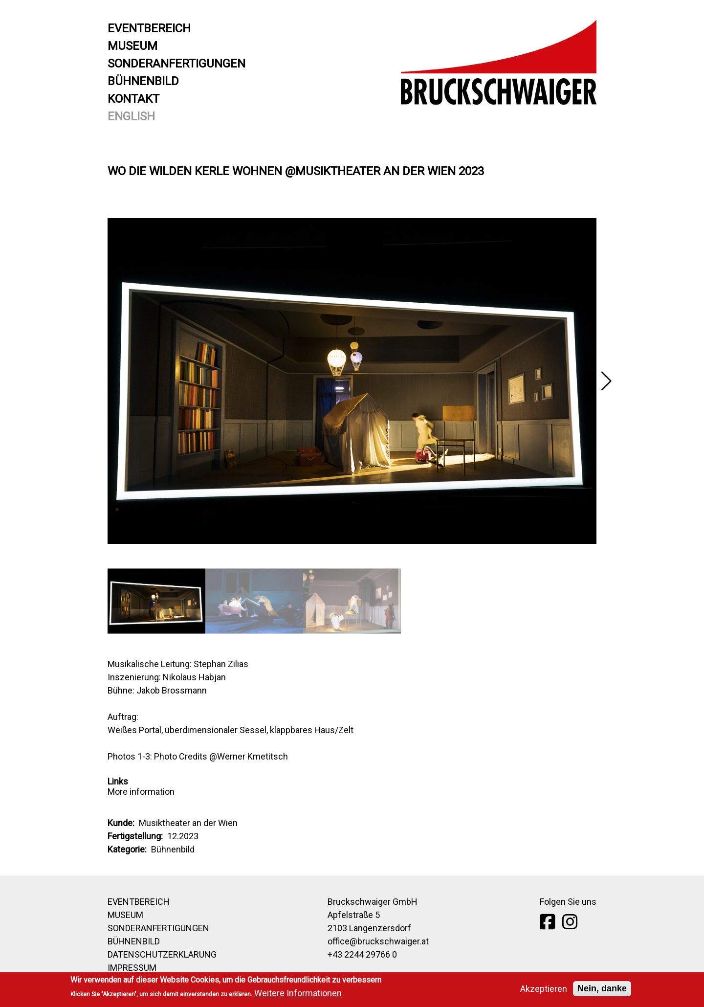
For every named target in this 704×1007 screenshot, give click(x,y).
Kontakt (133, 99)
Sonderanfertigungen (176, 63)
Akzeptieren (543, 990)
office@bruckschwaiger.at (378, 941)
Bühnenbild (143, 81)
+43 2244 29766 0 (362, 954)
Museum (132, 46)
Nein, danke (602, 990)
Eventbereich (149, 28)
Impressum (132, 967)
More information (141, 791)
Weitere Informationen (298, 995)
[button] (606, 381)
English (131, 116)
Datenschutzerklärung (162, 954)
